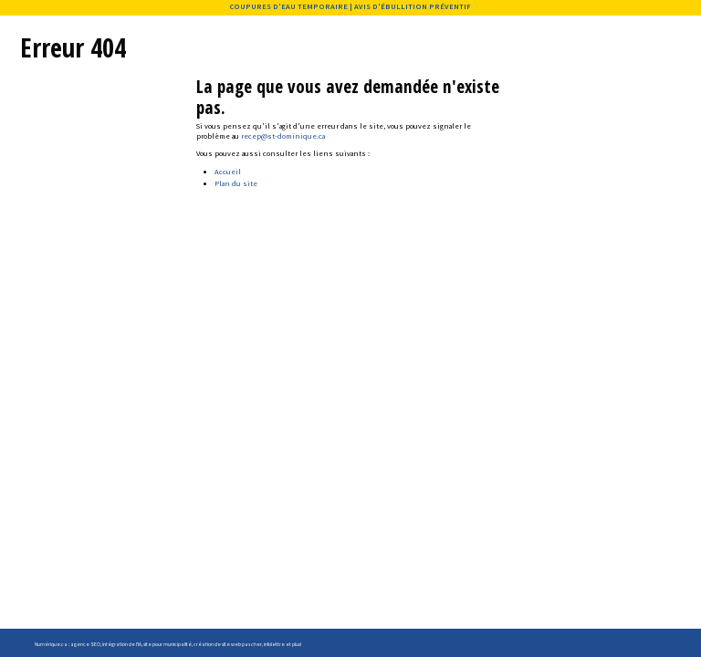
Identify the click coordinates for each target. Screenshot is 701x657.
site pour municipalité (167, 644)
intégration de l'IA (121, 644)
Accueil (227, 171)
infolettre (274, 644)
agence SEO (85, 644)
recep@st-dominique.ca (283, 136)
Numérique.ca (51, 644)
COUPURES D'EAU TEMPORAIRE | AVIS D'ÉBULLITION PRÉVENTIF (351, 6)
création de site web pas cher (228, 644)
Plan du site (235, 183)
